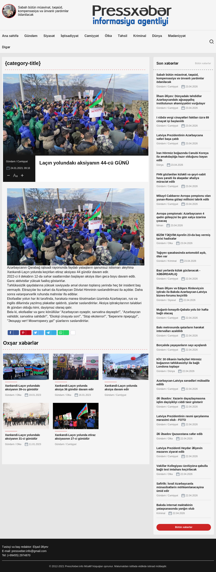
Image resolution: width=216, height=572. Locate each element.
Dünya (157, 36)
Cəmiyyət (92, 36)
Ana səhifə (10, 36)
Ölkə (108, 36)
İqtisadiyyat (69, 36)
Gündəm (31, 36)
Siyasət (49, 36)
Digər (6, 47)
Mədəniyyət (177, 36)
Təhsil (122, 36)
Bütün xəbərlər (203, 63)
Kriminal (139, 36)
